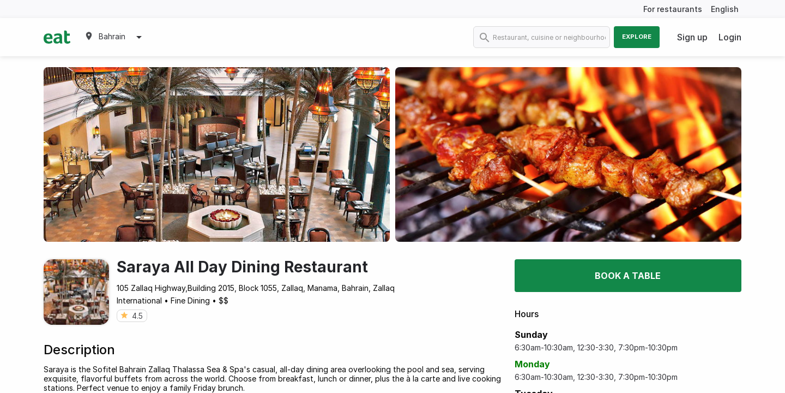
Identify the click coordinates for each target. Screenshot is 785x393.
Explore (636, 36)
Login (729, 37)
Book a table (628, 275)
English (725, 9)
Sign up (692, 37)
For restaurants (672, 9)
